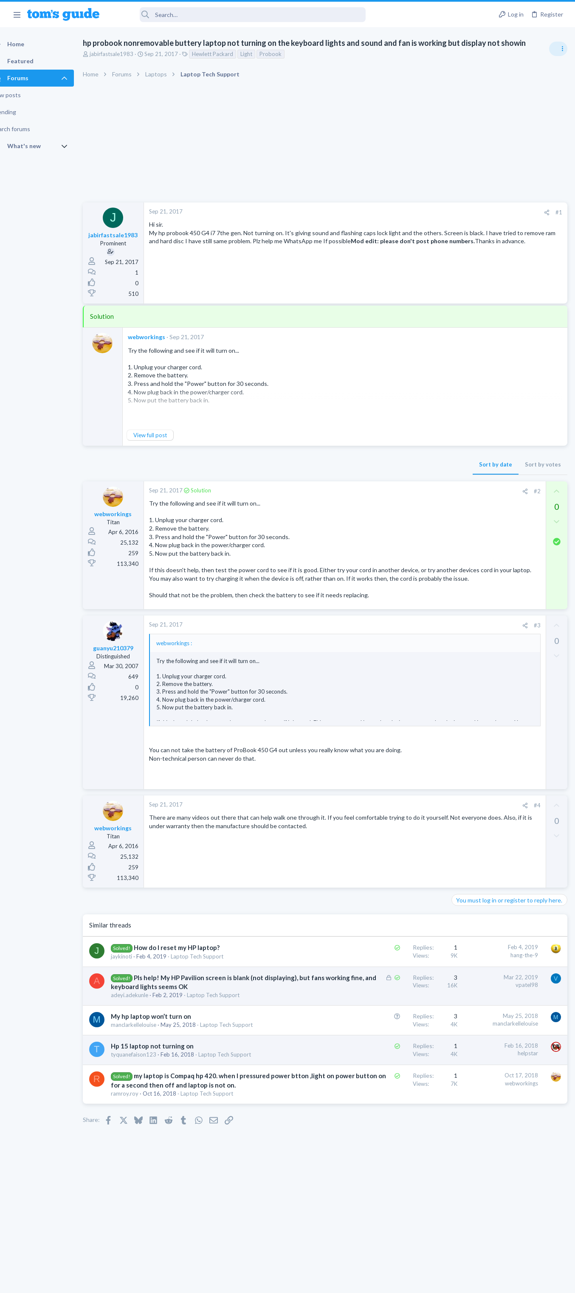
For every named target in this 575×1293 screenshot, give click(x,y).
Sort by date (358, 464)
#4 (400, 830)
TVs (459, 560)
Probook (285, 54)
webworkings (161, 336)
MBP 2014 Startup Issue (500, 634)
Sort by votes (406, 464)
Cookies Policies (255, 1281)
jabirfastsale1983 (126, 54)
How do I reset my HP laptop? (191, 972)
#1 (422, 212)
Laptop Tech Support (212, 981)
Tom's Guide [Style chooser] (506, 1222)
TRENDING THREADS (467, 461)
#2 (400, 491)
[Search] (238, 14)
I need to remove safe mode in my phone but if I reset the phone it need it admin (509, 774)
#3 (400, 641)
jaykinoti (136, 981)
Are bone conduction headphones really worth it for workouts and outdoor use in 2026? (507, 488)
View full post (165, 435)
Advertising (195, 1281)
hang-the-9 (387, 979)
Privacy (309, 1281)
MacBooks (467, 658)
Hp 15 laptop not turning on (167, 1087)
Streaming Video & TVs (483, 748)
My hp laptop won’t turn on (166, 1050)
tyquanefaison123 (148, 1096)
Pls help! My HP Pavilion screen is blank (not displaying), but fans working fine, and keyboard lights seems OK (194, 1011)
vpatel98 (390, 1009)
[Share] (410, 212)
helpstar (391, 1094)
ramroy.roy (139, 1151)
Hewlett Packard (227, 54)
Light (261, 54)
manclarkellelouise (148, 1058)
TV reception (485, 536)
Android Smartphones (481, 806)
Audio (461, 519)
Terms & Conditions (368, 1281)
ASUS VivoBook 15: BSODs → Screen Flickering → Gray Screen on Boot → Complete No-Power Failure (508, 586)
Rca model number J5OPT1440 (509, 724)
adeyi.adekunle (144, 1029)
